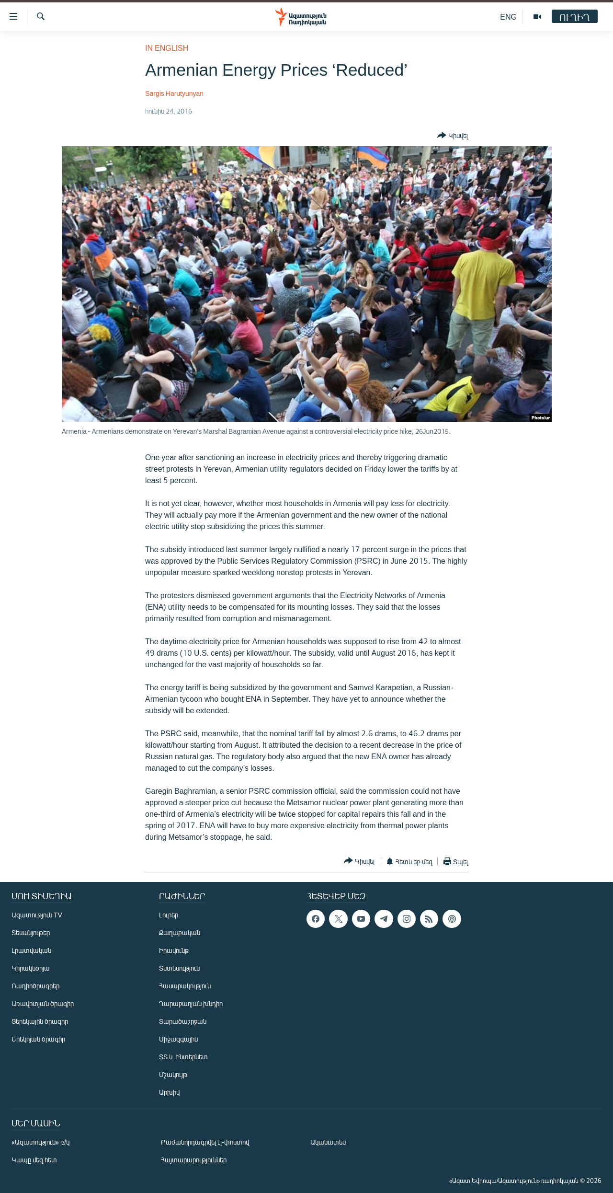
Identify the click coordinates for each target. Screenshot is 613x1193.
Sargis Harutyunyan (174, 93)
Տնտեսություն (179, 968)
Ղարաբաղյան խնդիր (191, 1003)
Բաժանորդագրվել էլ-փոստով (205, 1142)
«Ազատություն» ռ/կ (40, 1142)
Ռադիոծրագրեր (35, 986)
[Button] (452, 135)
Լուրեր (168, 915)
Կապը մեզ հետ (34, 1160)
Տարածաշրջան (182, 1021)
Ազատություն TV (36, 915)
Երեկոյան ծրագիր (38, 1039)
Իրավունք (174, 950)
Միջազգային (178, 1039)
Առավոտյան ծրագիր (42, 1003)
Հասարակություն (185, 986)
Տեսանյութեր (30, 932)
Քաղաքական (179, 932)
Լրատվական (31, 950)
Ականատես (328, 1142)
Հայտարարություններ (194, 1160)
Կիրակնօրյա (30, 968)
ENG (508, 16)
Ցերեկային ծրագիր (39, 1021)
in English (166, 47)
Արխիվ (169, 1092)
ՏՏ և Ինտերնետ (183, 1057)
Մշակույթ (173, 1074)
